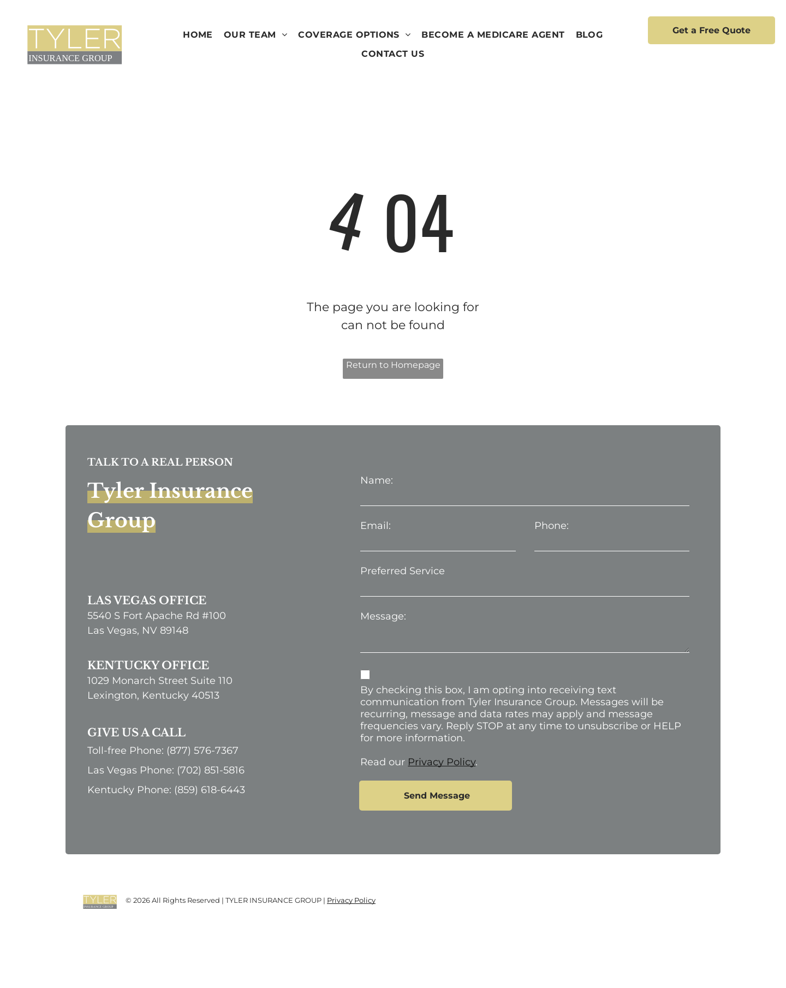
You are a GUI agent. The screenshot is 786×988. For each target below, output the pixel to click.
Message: (383, 616)
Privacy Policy (441, 762)
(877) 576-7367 (202, 751)
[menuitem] (197, 35)
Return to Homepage (393, 365)
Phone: (551, 526)
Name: (376, 480)
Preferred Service (402, 571)
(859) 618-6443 (209, 790)
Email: (375, 526)
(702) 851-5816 (211, 770)
